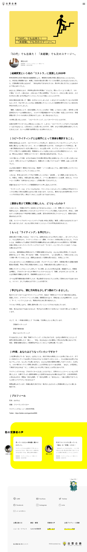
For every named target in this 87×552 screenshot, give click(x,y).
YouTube (40, 499)
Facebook (18, 505)
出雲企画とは (17, 523)
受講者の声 (51, 523)
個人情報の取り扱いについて (20, 544)
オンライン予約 (69, 529)
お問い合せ (51, 529)
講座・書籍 (34, 523)
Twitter (63, 499)
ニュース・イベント (20, 529)
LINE (16, 498)
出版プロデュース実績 (71, 523)
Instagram (41, 505)
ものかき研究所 (35, 529)
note (62, 505)
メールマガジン (19, 511)
